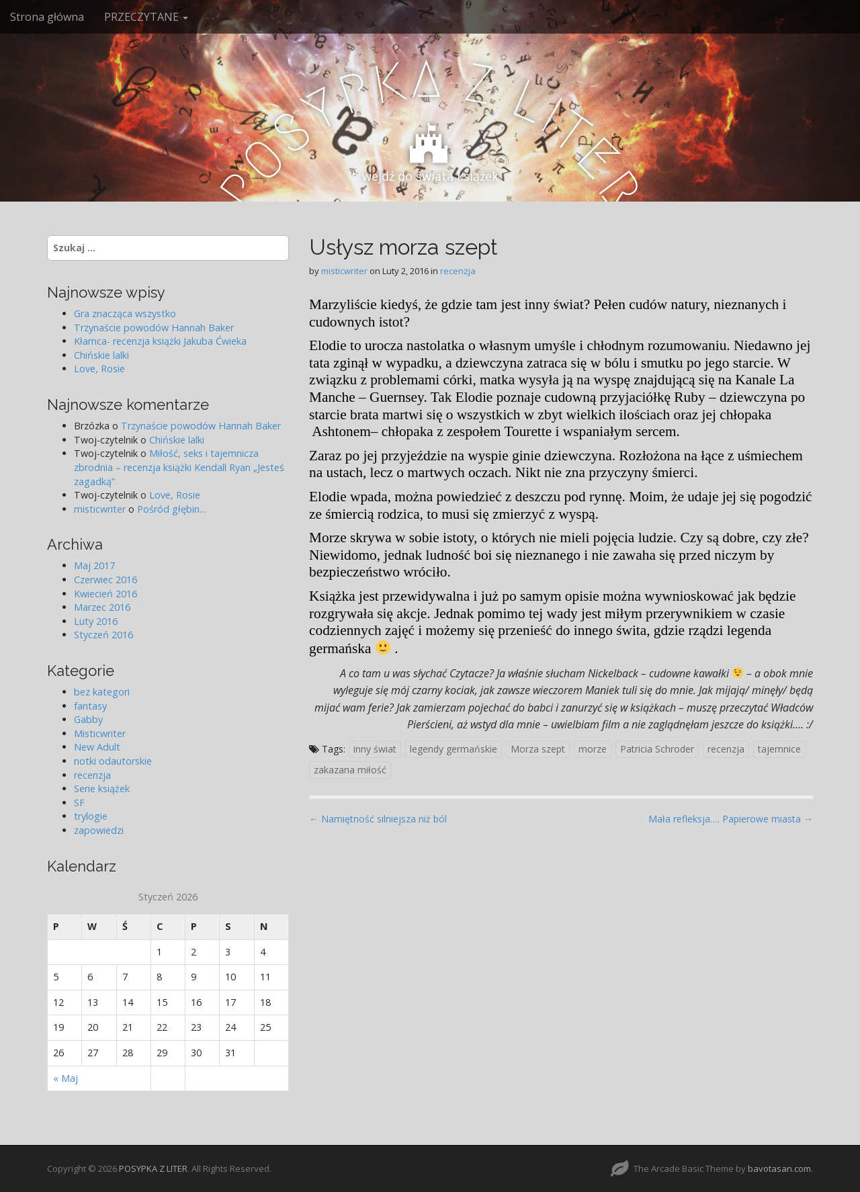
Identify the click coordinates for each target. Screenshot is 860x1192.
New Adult (97, 746)
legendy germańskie (453, 748)
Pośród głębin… (172, 509)
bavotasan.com (779, 1168)
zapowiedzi (99, 830)
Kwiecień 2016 (105, 593)
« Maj (65, 1078)
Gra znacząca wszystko (125, 313)
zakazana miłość (350, 769)
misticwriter (344, 271)
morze (592, 748)
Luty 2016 (96, 621)
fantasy (90, 705)
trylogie (91, 816)
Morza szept (538, 748)
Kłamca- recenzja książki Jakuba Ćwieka (160, 341)
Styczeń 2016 (103, 634)
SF (79, 802)
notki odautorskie (113, 761)
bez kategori (102, 691)
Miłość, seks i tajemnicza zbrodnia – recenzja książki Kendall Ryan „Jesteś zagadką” (179, 467)
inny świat (374, 748)
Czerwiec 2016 (105, 579)
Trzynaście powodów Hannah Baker (154, 327)
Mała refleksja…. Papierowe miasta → (730, 818)
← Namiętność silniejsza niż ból (378, 818)
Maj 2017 (94, 565)
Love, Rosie (99, 368)
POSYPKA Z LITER (153, 1168)
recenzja (458, 271)
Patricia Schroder (657, 748)
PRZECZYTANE (146, 16)
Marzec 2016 (102, 607)
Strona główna (47, 16)
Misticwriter (100, 733)
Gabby (88, 719)
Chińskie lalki (101, 355)
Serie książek (102, 788)
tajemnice (779, 748)
